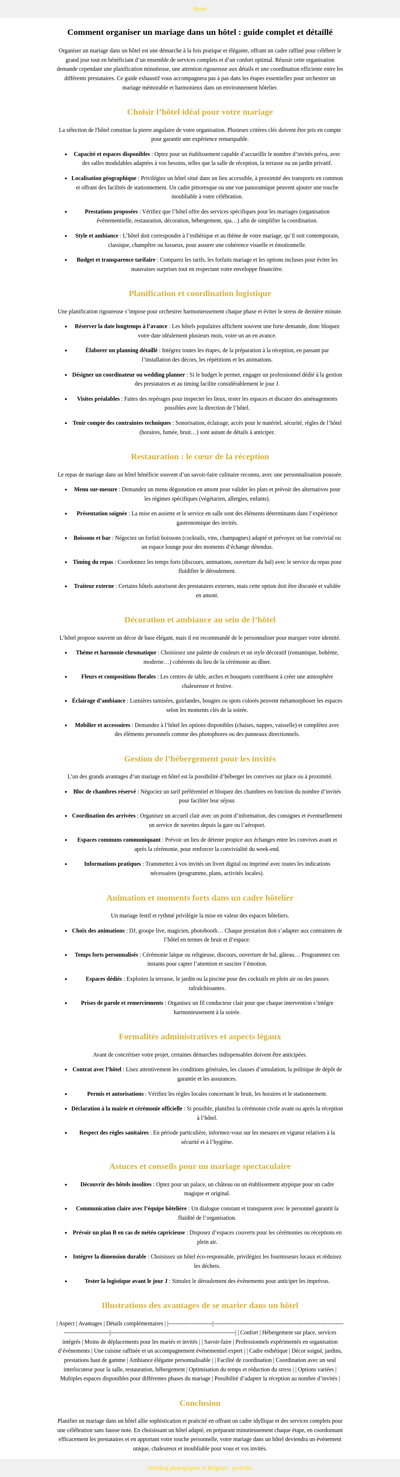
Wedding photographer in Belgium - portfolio (200, 1468)
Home (200, 9)
